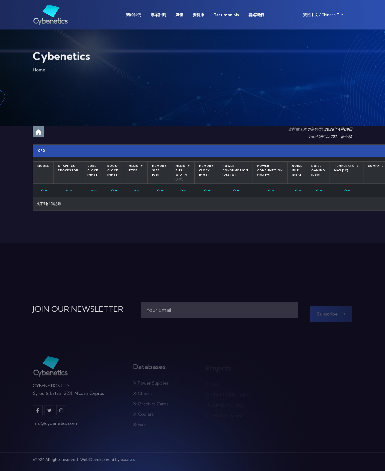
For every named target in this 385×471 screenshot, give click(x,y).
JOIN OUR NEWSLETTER (78, 309)
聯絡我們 (256, 14)
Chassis (142, 395)
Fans (140, 426)
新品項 (346, 136)
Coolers (143, 416)
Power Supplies (151, 384)
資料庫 (198, 14)
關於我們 (133, 14)
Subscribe (331, 315)
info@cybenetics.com (55, 425)
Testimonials (226, 14)
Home (39, 70)
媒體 (179, 14)
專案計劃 (158, 14)
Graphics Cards (150, 405)
